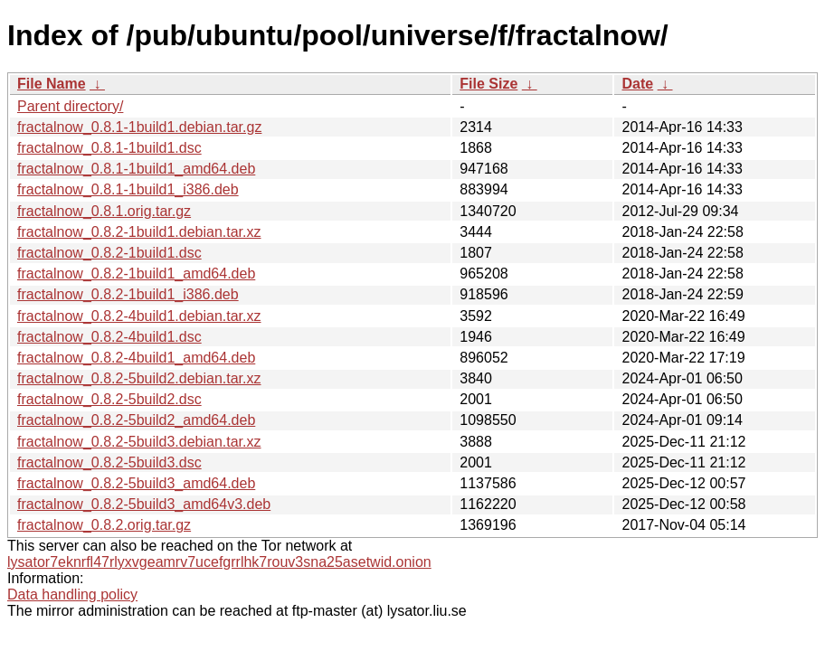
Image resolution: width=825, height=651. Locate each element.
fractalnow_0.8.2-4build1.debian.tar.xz (139, 316)
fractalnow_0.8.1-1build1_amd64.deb (136, 168)
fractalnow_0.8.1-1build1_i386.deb (128, 189)
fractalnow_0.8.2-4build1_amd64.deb (136, 357)
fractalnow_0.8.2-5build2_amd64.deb (136, 420)
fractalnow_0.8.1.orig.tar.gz (104, 211)
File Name (51, 83)
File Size (488, 83)
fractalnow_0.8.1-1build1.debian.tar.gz (139, 127)
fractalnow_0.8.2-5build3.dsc (109, 462)
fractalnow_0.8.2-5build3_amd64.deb (136, 483)
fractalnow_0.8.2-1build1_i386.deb (128, 294)
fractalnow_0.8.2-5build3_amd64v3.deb (143, 504)
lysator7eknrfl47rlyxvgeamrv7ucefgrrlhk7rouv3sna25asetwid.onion (219, 562)
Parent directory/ (70, 106)
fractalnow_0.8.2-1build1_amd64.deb (136, 273)
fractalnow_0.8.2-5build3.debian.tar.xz (139, 441)
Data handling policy (72, 594)
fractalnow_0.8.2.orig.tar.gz (104, 525)
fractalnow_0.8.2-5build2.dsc (109, 399)
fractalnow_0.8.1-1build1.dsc (109, 148)
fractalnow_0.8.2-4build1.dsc (109, 336)
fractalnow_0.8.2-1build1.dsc (109, 252)
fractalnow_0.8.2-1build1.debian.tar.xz (139, 232)
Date (637, 83)
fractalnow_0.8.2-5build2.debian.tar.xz (139, 378)
